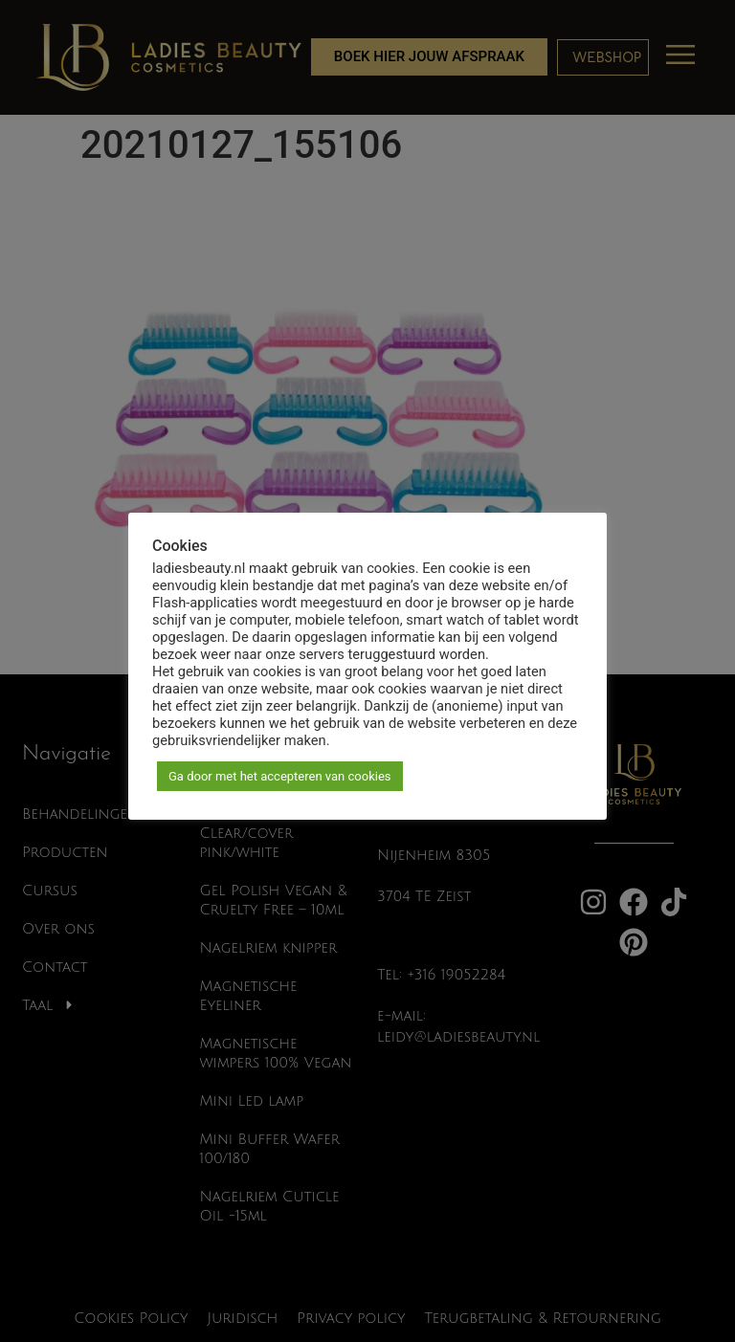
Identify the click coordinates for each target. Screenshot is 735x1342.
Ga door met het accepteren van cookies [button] (279, 776)
